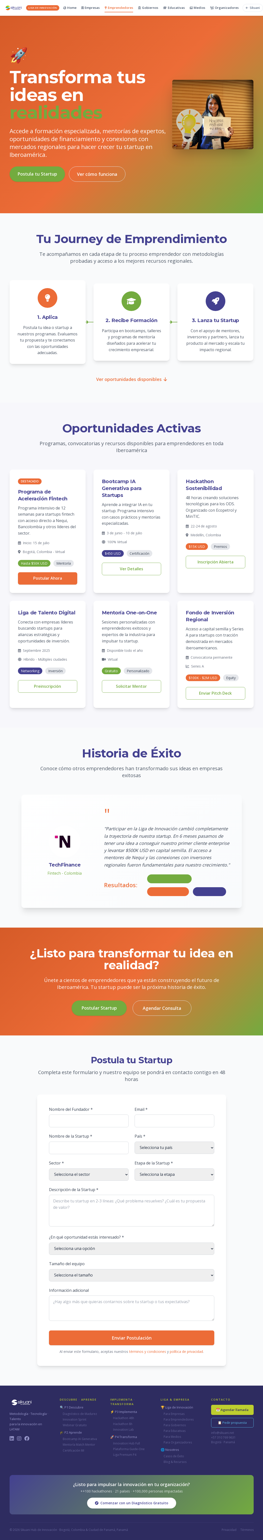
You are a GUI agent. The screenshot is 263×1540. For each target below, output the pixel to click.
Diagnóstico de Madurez (80, 1414)
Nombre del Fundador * (71, 1109)
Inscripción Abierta (215, 562)
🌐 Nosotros (170, 1449)
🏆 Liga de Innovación (177, 1407)
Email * (141, 1109)
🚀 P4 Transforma (123, 1437)
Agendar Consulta (162, 1008)
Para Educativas (175, 1431)
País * (140, 1136)
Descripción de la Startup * (73, 1189)
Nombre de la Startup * (70, 1136)
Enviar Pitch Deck (215, 693)
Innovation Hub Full (126, 1443)
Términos (247, 1530)
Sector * (56, 1163)
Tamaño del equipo (67, 1263)
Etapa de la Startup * (154, 1163)
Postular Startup (99, 1008)
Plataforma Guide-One (129, 1449)
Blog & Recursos (175, 1462)
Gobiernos (148, 7)
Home (70, 7)
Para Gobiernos (175, 1425)
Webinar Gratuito (75, 1425)
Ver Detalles (131, 569)
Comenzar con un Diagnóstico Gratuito (131, 1503)
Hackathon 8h (122, 1424)
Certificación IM (73, 1450)
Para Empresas (174, 1414)
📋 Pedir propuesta (232, 1422)
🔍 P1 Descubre (71, 1407)
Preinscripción (47, 686)
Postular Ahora (47, 578)
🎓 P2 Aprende (71, 1432)
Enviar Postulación (132, 1338)
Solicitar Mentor (131, 686)
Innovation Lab (123, 1429)
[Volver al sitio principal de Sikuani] (253, 8)
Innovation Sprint (74, 1419)
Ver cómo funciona (97, 174)
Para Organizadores (178, 1442)
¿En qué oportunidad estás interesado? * (86, 1237)
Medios (197, 7)
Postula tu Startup (37, 174)
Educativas (174, 7)
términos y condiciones (147, 1351)
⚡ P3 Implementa (123, 1411)
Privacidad (229, 1530)
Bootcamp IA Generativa (80, 1439)
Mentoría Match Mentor (79, 1444)
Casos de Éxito (174, 1456)
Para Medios (172, 1437)
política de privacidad (186, 1351)
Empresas (90, 7)
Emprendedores (119, 7)
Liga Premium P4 (124, 1455)
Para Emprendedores (179, 1419)
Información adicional (69, 1290)
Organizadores (224, 7)
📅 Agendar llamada (232, 1410)
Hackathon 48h (123, 1418)
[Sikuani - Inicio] (31, 8)
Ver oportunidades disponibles (131, 379)
